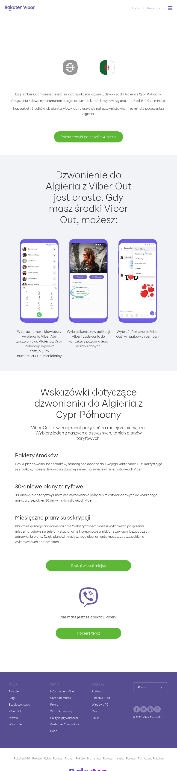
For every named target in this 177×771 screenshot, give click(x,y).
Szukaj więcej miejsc (88, 565)
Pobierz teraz (88, 633)
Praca (54, 704)
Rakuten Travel (63, 758)
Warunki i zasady (61, 711)
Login (136, 8)
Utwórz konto (155, 8)
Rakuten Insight (113, 758)
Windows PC (100, 704)
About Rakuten (154, 758)
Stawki (13, 718)
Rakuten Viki (22, 758)
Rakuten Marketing (88, 758)
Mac (95, 711)
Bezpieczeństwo (19, 704)
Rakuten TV (134, 758)
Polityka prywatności (64, 718)
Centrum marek (60, 698)
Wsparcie (15, 724)
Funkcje (14, 691)
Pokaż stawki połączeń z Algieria (88, 136)
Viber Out (15, 711)
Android (97, 691)
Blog (12, 698)
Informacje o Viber (62, 691)
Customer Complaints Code (64, 727)
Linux (95, 718)
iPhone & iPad (101, 698)
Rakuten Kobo (41, 758)
